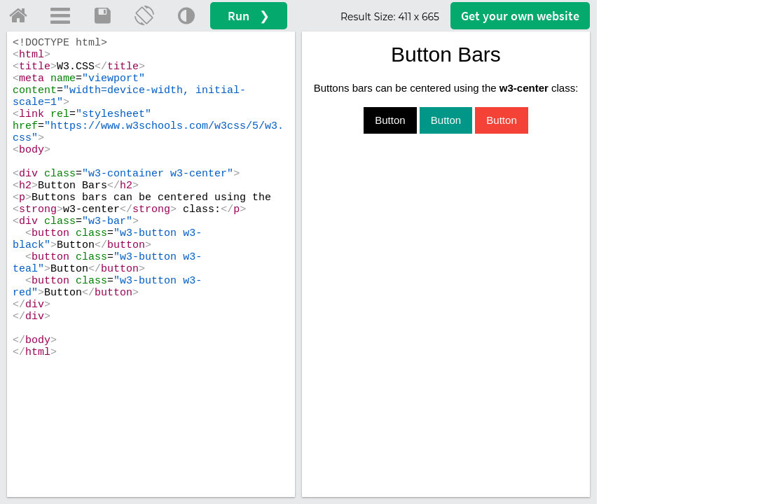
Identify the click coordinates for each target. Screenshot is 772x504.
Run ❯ (249, 16)
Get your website (520, 16)
